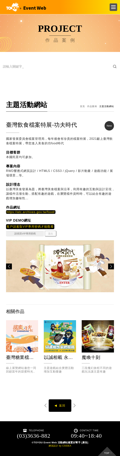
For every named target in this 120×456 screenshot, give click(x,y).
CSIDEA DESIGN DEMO (25, 7)
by (60, 445)
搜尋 (115, 66)
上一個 (46, 405)
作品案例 (92, 106)
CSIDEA (66, 445)
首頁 (82, 106)
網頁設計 (53, 445)
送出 (50, 233)
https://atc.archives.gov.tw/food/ (31, 212)
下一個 (74, 405)
